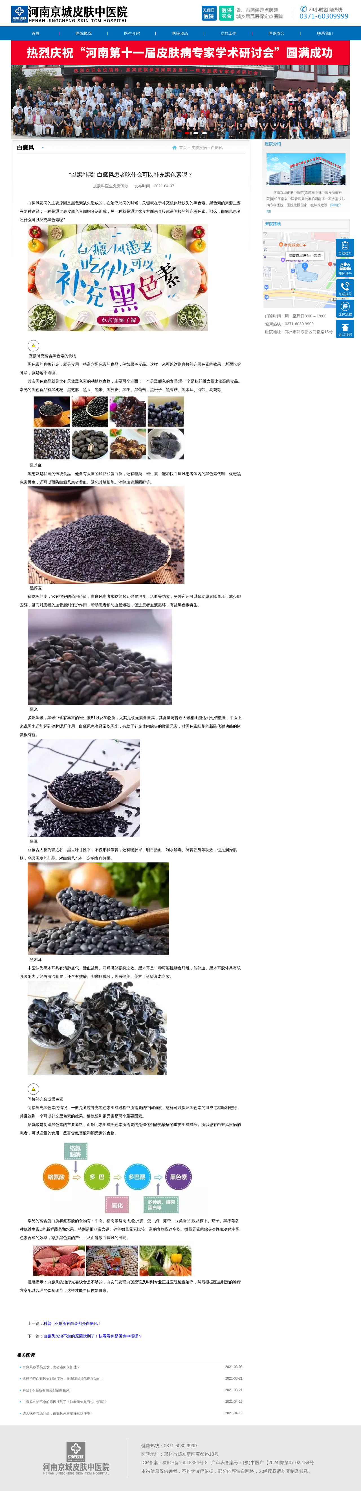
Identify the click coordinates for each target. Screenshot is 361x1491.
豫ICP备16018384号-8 (185, 1462)
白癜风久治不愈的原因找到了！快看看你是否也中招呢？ (92, 1336)
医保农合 (277, 33)
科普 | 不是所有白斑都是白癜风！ (72, 1323)
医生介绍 (132, 33)
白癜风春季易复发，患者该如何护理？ (51, 1367)
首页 (35, 33)
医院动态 (180, 33)
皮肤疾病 (199, 147)
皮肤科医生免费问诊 (111, 186)
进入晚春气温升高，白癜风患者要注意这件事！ (58, 1413)
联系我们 (325, 33)
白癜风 (217, 147)
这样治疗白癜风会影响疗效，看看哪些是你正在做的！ (63, 1379)
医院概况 (84, 33)
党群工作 (228, 33)
